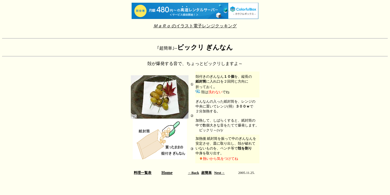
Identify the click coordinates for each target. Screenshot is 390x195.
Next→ (219, 173)
